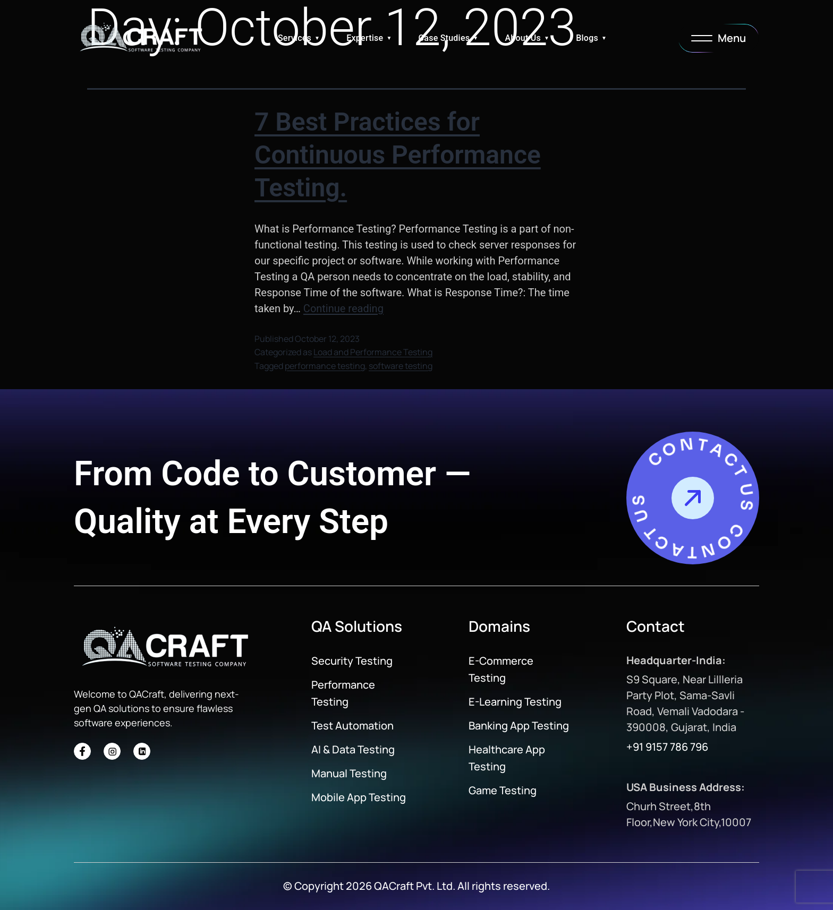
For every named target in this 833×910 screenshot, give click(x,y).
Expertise (364, 38)
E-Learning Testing (515, 701)
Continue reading (343, 308)
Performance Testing (343, 693)
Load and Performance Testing (372, 352)
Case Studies (444, 38)
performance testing (325, 366)
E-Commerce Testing (501, 669)
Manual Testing (349, 773)
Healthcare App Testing (507, 758)
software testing (400, 366)
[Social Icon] (82, 751)
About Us (523, 38)
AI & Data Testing (353, 749)
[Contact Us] (693, 498)
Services (294, 38)
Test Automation (352, 725)
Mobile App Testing (358, 797)
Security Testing (352, 661)
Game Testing (503, 790)
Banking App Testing (519, 725)
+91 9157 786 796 (667, 747)
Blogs (587, 38)
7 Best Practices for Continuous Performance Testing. (397, 155)
